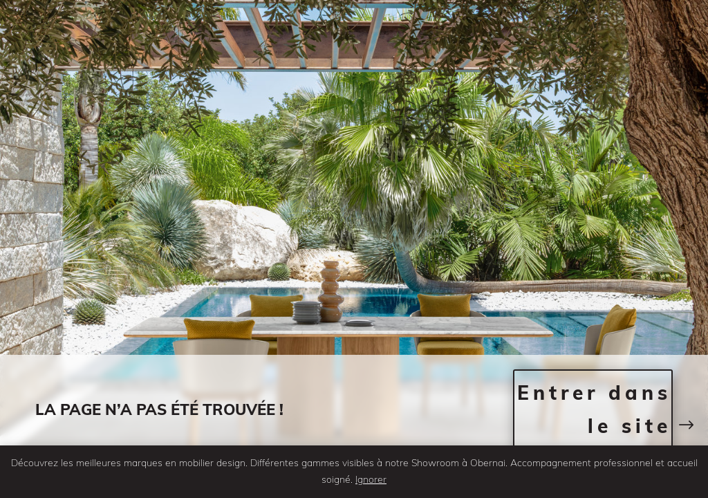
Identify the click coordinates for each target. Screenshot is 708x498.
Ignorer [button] (370, 479)
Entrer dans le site (594, 409)
